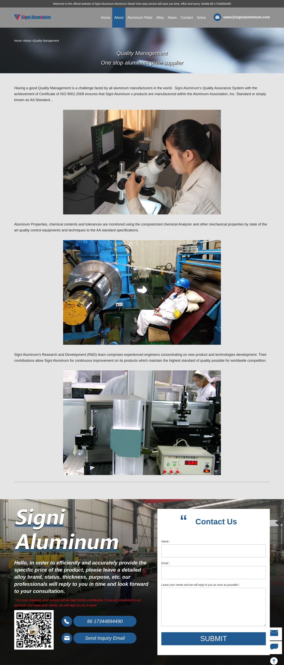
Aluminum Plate (139, 18)
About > (29, 40)
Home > (19, 40)
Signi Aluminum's (188, 88)
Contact (187, 18)
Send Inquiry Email (105, 638)
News (172, 18)
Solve (201, 18)
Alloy (160, 18)
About (118, 18)
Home (105, 18)
